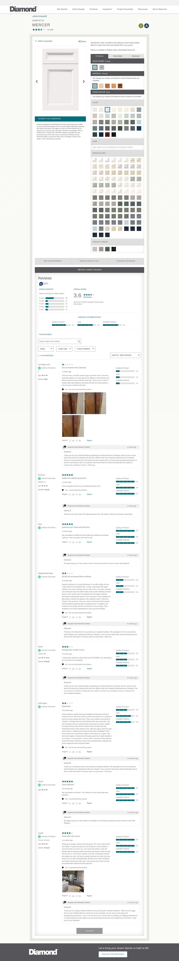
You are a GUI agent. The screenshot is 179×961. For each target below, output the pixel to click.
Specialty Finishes (100, 242)
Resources (143, 9)
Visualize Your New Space (113, 954)
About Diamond (160, 9)
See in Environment (53, 261)
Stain (95, 141)
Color (95, 102)
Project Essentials (125, 9)
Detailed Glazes (99, 153)
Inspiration (107, 9)
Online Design (78, 9)
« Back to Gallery (39, 16)
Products (94, 9)
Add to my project (45, 41)
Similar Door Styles (89, 261)
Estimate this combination (49, 119)
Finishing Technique (125, 261)
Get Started (62, 9)
